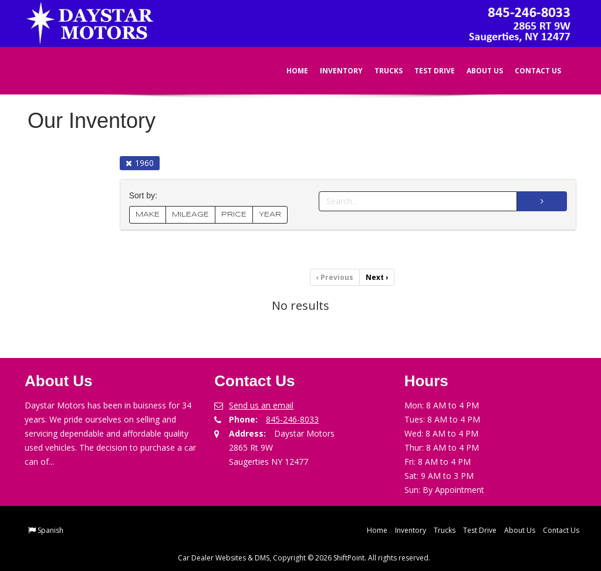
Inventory (333, 71)
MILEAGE (190, 214)
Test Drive (426, 71)
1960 (140, 162)
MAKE (148, 214)
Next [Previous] (377, 277)
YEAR (270, 214)
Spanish (50, 530)
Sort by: (145, 195)
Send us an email (261, 405)
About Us (476, 71)
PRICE (234, 214)
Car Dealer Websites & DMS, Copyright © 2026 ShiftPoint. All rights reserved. (304, 558)
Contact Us (530, 71)
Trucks (380, 71)
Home (289, 71)
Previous (334, 277)
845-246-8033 (292, 419)
